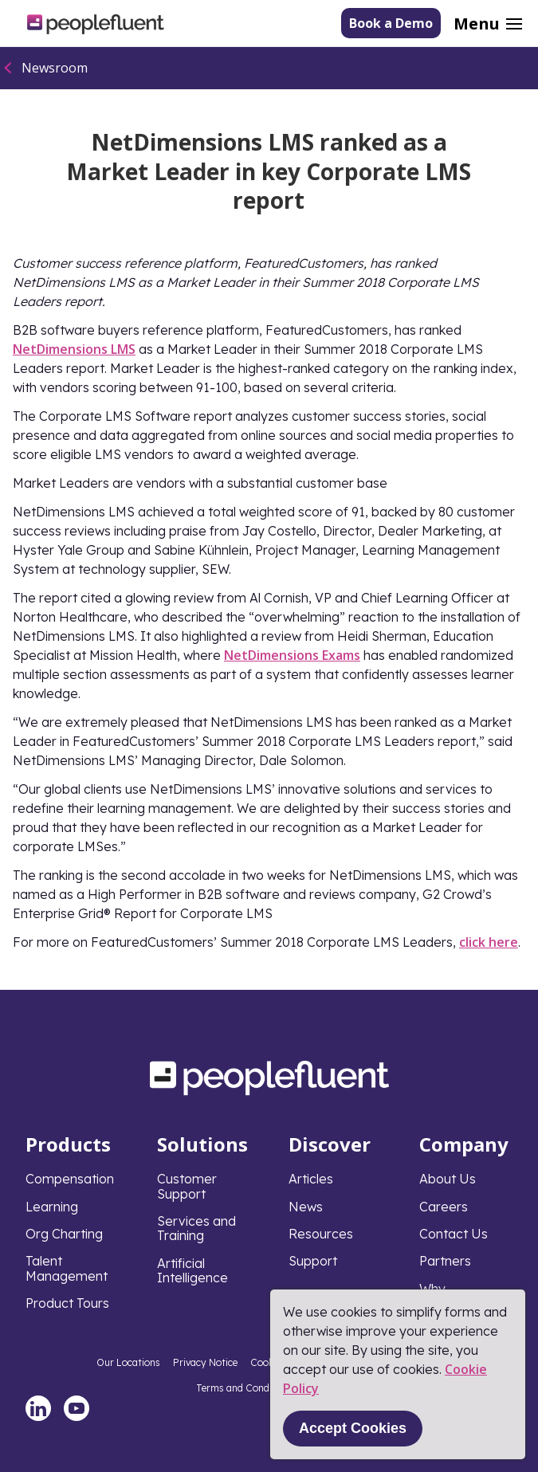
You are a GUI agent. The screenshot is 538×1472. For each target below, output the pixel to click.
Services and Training (196, 1228)
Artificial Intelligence (192, 1270)
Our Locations (128, 1362)
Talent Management (67, 1268)
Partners (445, 1261)
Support (313, 1261)
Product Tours (67, 1303)
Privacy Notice (205, 1362)
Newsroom (55, 68)
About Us (447, 1179)
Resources (321, 1234)
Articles (311, 1179)
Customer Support (187, 1186)
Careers (443, 1207)
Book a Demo (391, 23)
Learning (52, 1207)
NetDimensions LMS (74, 349)
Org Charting (64, 1234)
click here (488, 942)
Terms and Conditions (245, 1388)
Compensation (70, 1179)
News (306, 1207)
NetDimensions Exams (292, 655)
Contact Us (453, 1234)
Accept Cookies (352, 1428)
